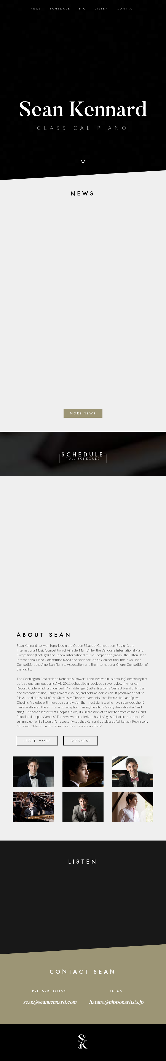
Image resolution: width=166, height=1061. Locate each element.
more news (83, 413)
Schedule (60, 8)
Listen (101, 8)
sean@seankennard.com (50, 1002)
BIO (82, 8)
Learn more (37, 740)
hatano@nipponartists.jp (116, 1002)
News (35, 8)
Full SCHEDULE (83, 458)
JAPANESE (80, 740)
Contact (126, 8)
